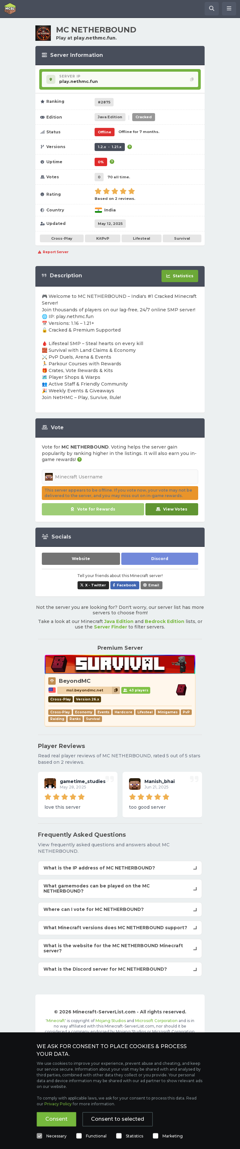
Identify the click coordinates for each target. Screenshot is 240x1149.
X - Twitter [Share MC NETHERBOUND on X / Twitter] (95, 585)
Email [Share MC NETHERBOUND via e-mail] (153, 585)
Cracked (143, 117)
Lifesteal (141, 238)
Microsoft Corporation (156, 1020)
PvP (186, 712)
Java (110, 117)
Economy (83, 712)
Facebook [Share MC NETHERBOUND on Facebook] (126, 585)
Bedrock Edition (164, 621)
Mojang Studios (111, 1020)
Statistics (134, 1136)
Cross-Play (61, 238)
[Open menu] (229, 8)
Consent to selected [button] (117, 1119)
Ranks (75, 719)
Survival (182, 238)
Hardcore (123, 712)
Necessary (56, 1136)
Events (103, 712)
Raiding (57, 719)
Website (81, 558)
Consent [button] (56, 1119)
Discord (159, 558)
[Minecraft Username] (120, 476)
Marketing (172, 1136)
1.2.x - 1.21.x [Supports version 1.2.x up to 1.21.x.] (110, 147)
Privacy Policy (58, 1103)
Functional (96, 1136)
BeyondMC (75, 681)
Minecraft (56, 1020)
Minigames (168, 712)
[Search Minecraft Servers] (212, 8)
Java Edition (119, 621)
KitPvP (102, 238)
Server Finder (110, 627)
